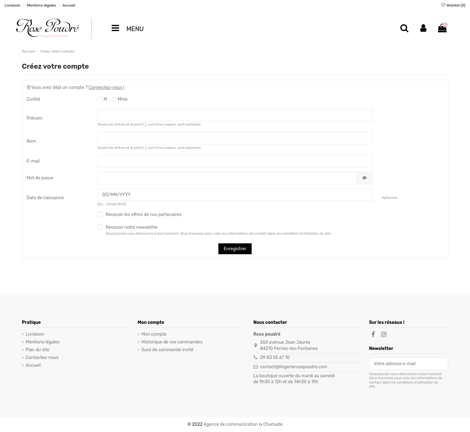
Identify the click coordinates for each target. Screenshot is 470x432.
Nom (31, 141)
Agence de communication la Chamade (242, 424)
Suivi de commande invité (167, 349)
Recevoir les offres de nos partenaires (144, 214)
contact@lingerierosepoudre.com (293, 367)
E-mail (33, 161)
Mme (120, 99)
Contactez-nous (42, 357)
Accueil (69, 5)
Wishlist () (453, 5)
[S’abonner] (443, 364)
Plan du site (37, 349)
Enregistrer (235, 248)
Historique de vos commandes (172, 342)
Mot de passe (40, 178)
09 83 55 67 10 (275, 357)
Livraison (13, 5)
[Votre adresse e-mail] (404, 364)
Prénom (35, 118)
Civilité (33, 99)
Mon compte (154, 334)
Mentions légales (42, 5)
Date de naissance (45, 197)
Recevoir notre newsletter (219, 230)
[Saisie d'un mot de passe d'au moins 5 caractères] (227, 178)
